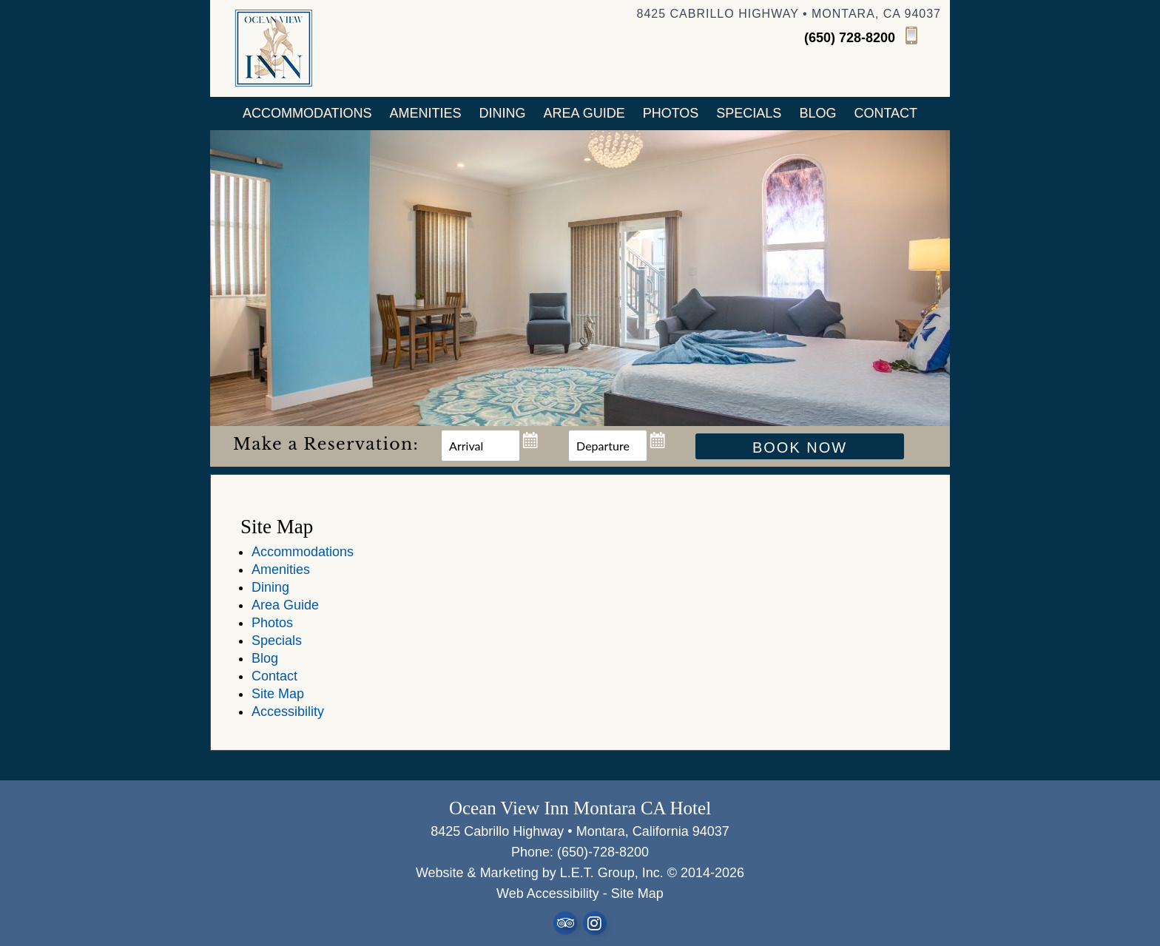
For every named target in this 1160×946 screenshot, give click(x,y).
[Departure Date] (607, 446)
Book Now (799, 447)
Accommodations (307, 113)
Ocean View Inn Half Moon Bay (273, 48)
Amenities (426, 113)
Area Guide (584, 113)
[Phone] (872, 37)
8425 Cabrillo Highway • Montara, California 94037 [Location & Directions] (580, 831)
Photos (671, 113)
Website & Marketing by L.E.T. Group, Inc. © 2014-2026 (580, 872)
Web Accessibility (547, 893)
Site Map (278, 693)
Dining (502, 113)
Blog (817, 113)
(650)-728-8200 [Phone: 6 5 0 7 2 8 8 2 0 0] (603, 852)
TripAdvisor (565, 923)
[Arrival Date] (480, 446)
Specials (748, 113)
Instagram (595, 923)
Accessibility (288, 711)
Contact (885, 113)
